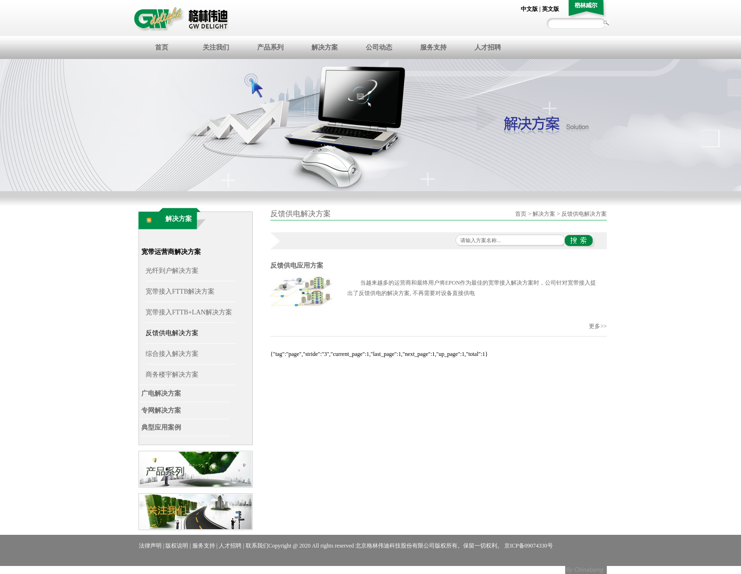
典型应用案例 (161, 427)
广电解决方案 (161, 393)
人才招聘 (487, 47)
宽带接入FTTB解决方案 (180, 291)
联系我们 (257, 545)
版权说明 (176, 545)
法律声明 (150, 545)
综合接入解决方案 (172, 353)
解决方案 (324, 47)
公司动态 (379, 47)
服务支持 (433, 47)
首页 (161, 47)
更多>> (598, 326)
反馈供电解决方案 (172, 333)
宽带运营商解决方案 (171, 251)
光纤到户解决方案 (172, 270)
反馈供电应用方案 (296, 265)
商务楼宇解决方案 (172, 374)
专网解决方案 (161, 410)
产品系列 (270, 47)
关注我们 (216, 47)
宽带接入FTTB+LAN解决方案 (189, 312)
